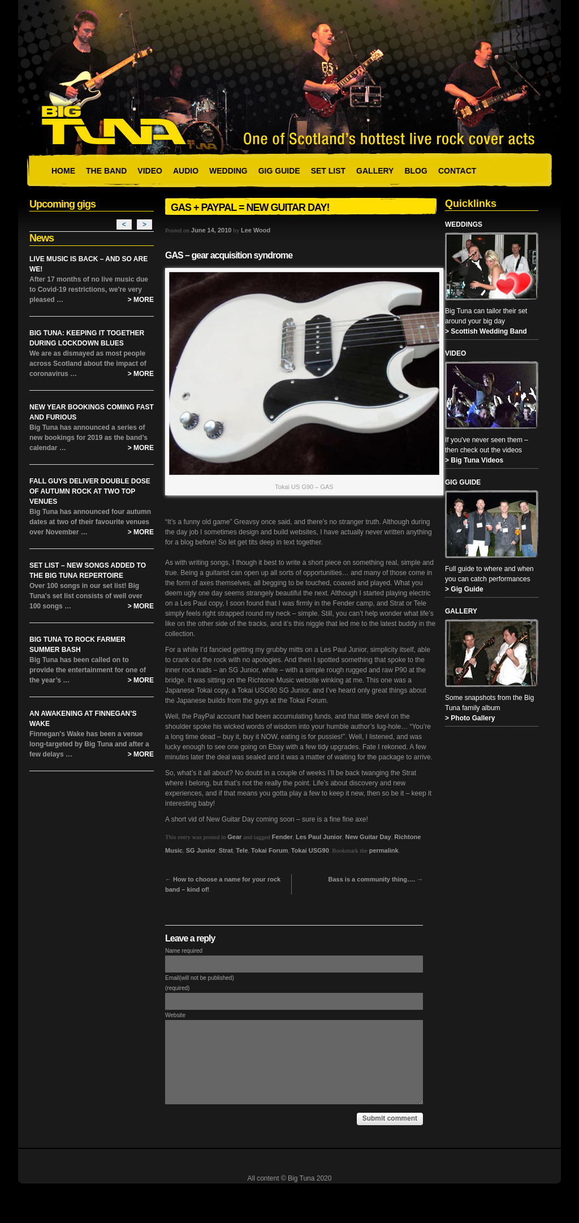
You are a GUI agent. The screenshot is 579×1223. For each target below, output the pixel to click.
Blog (415, 170)
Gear (234, 836)
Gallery (375, 170)
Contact (457, 170)
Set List (328, 170)
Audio (185, 170)
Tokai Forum (269, 850)
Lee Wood (255, 230)
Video (149, 170)
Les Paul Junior (319, 836)
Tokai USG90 (310, 850)
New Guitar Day (368, 836)
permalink (384, 850)
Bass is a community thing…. (376, 879)
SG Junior (201, 850)
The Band (106, 170)
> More (141, 300)
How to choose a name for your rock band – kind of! (222, 884)
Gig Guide (279, 170)
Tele (242, 850)
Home (63, 170)
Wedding (228, 170)
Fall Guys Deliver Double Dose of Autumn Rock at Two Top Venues (89, 491)
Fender (282, 836)
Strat (226, 850)
